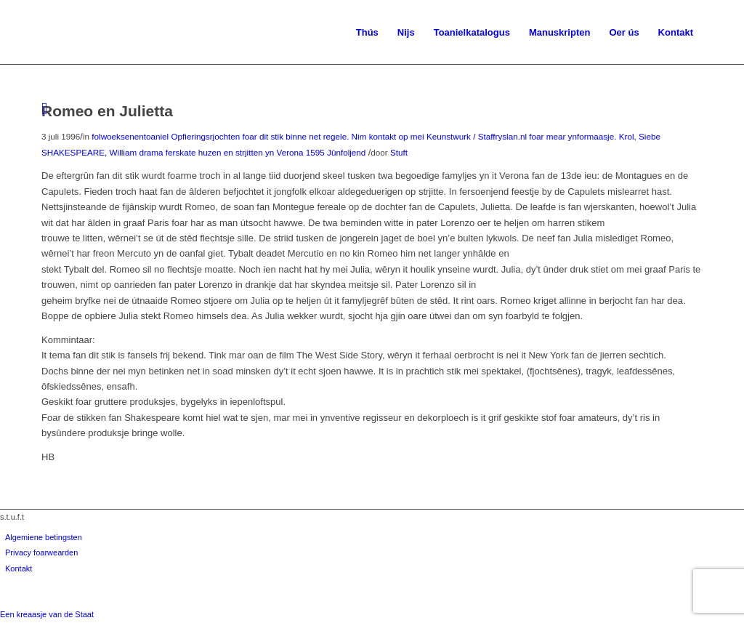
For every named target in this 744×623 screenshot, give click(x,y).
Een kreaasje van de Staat (47, 614)
